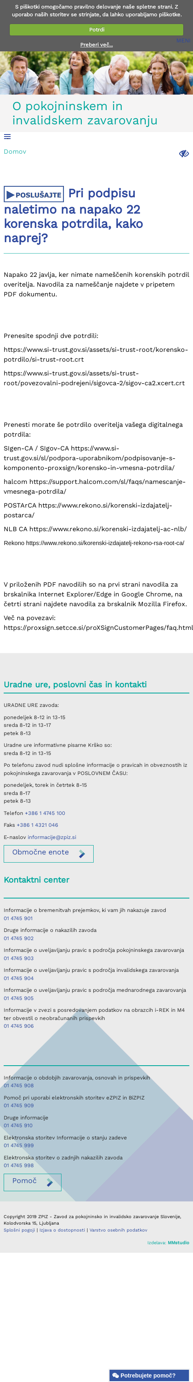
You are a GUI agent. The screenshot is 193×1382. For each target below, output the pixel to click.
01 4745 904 (19, 978)
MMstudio (178, 1242)
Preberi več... (96, 45)
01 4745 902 (19, 938)
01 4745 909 (19, 1105)
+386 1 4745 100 (45, 813)
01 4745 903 (19, 958)
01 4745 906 (19, 1026)
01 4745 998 (19, 1165)
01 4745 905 (19, 998)
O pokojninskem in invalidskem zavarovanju (85, 113)
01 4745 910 (18, 1125)
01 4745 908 (19, 1085)
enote (40, 852)
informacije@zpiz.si (52, 837)
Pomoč (24, 1180)
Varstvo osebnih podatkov (118, 1230)
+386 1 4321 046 (37, 825)
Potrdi (96, 29)
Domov (15, 151)
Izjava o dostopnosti (62, 1230)
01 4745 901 (18, 918)
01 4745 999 (19, 1145)
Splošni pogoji (19, 1230)
